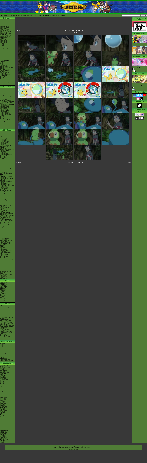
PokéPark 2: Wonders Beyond (6, 201)
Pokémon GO (3, 140)
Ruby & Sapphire (3, 229)
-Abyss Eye (2, 415)
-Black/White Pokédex (4, 27)
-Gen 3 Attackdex (3, 41)
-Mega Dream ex (3, 418)
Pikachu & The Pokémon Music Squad (6, 361)
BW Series (2, 297)
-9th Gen (2, 62)
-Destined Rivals (3, 384)
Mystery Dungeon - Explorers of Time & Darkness (6, 225)
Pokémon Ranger (3, 239)
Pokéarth (63, 15)
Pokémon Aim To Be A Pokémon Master (6, 103)
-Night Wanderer (3, 432)
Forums (14, 15)
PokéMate (2, 245)
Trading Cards (7, 363)
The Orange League (4, 93)
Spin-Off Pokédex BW (4, 55)
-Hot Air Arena (3, 426)
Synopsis (135, 88)
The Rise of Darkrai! (4, 319)
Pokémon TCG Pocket (4, 146)
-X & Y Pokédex (3, 28)
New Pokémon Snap (4, 158)
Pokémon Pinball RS (4, 238)
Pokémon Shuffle (3, 183)
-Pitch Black (2, 376)
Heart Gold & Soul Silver (5, 212)
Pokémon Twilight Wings (5, 111)
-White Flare (2, 383)
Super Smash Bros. (4, 262)
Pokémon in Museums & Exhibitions (5, 71)
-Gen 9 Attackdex (3, 47)
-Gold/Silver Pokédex (4, 24)
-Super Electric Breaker (5, 429)
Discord (24, 15)
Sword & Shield (3, 148)
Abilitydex (2, 51)
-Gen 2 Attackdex (3, 40)
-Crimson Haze (3, 434)
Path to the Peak (3, 116)
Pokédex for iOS (3, 208)
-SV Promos (2, 409)
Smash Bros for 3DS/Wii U (5, 190)
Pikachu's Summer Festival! (6, 349)
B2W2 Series (3, 298)
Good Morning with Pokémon (6, 119)
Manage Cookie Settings (89, 446)
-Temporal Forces (3, 392)
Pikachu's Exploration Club (5, 353)
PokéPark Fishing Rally (5, 243)
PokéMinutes (2, 117)
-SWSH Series (3, 399)
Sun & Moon (2, 162)
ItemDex (2, 49)
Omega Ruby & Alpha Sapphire (6, 176)
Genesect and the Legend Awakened (5, 328)
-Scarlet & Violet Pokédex (5, 35)
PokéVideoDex (3, 118)
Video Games (7, 130)
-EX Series (2, 404)
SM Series (2, 301)
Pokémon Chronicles (4, 105)
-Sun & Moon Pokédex (4, 29)
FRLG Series (2, 292)
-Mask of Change (3, 433)
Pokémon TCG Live (4, 160)
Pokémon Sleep (3, 144)
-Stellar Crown (3, 388)
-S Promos (2, 441)
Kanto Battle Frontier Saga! (5, 96)
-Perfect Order (3, 378)
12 (82, 30)
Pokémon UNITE (3, 143)
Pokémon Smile (3, 156)
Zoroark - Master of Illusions (6, 322)
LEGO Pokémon (3, 75)
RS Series (2, 291)
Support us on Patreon (73, 449)
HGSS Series (3, 296)
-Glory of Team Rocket (4, 425)
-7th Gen (2, 64)
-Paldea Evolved (3, 397)
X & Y (1, 175)
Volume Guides (3, 287)
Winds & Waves (3, 133)
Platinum (2, 211)
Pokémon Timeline (4, 65)
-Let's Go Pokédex (4, 30)
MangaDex (2, 283)
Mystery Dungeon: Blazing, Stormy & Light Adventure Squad (7, 216)
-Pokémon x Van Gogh (4, 72)
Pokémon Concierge (4, 122)
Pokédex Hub (30, 15)
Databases (7, 18)
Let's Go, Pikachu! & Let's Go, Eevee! (6, 165)
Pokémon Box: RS (4, 237)
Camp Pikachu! (3, 347)
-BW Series (2, 402)
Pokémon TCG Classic (5, 372)
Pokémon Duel (3, 189)
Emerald (2, 232)
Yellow (1, 255)
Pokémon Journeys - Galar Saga (7, 101)
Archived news (3, 21)
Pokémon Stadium (4, 260)
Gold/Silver (2, 247)
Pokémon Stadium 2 (4, 249)
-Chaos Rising (3, 377)
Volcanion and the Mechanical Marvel (6, 333)
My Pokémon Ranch (4, 226)
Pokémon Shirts (3, 76)
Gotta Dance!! (3, 348)
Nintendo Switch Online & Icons (6, 274)
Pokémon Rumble (4, 214)
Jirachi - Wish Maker (4, 314)
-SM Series (2, 400)
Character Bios (3, 90)
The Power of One (4, 308)
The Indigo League (4, 91)
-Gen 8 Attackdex (3, 46)
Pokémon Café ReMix (4, 141)
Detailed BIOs (3, 285)
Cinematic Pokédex (4, 57)
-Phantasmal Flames (4, 380)
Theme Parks (3, 77)
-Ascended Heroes (4, 379)
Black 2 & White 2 (3, 194)
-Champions (2, 61)
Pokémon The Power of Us (5, 335)
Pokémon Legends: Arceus (5, 150)
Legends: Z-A (3, 136)
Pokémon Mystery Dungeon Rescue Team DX (6, 155)
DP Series (2, 294)
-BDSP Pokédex (3, 32)
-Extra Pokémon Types (5, 367)
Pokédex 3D (2, 203)
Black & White (3, 193)
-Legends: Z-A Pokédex (5, 36)
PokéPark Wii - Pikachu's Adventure (5, 218)
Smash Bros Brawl (4, 227)
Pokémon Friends (3, 139)
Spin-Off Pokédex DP (4, 54)
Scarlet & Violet (3, 135)
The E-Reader (3, 244)
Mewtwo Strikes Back (4, 307)
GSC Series (2, 290)
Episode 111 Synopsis (137, 68)
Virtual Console (3, 268)
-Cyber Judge (3, 436)
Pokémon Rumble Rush (5, 169)
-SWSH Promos (3, 410)
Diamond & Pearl (3, 210)
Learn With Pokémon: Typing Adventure (6, 206)
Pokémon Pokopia (4, 138)
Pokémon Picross (3, 186)
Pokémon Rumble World (5, 184)
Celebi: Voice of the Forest (5, 312)
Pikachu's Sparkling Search (5, 355)
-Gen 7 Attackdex (3, 45)
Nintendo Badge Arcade (5, 191)
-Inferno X (2, 419)
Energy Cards (3, 369)
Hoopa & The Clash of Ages (6, 331)
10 (78, 30)
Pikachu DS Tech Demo (5, 242)
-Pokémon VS (3, 438)
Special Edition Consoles (5, 269)
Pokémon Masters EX (4, 142)
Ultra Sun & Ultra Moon (5, 163)
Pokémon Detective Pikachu (6, 339)
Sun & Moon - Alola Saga (5, 100)
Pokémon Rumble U (4, 198)
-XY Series (2, 401)
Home (9, 15)
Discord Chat (2, 79)
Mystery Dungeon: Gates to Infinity (7, 199)
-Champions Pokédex (4, 37)
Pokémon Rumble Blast (5, 202)
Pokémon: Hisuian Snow (5, 113)
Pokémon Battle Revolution (5, 219)
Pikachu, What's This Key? (5, 359)
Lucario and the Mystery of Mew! (7, 316)
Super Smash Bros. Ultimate (6, 173)
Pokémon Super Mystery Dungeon (7, 185)
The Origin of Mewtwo (4, 306)
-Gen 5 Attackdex (3, 43)
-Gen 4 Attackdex (3, 42)
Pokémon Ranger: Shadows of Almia (6, 223)
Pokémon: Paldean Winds (5, 114)
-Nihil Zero (2, 417)
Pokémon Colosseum (4, 233)
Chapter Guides (3, 286)
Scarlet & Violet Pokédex (41, 15)
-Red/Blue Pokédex (4, 23)
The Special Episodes (4, 106)
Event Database (3, 81)
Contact (19, 15)
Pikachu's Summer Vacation (6, 343)
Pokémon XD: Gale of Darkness (6, 234)
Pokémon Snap (3, 257)
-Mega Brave (2, 420)
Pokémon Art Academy (5, 180)
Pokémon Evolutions (4, 112)
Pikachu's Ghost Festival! (5, 351)
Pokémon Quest (3, 172)
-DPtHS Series (3, 403)
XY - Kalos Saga (3, 99)
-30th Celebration (3, 375)
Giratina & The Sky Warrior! (5, 320)
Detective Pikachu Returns (5, 145)
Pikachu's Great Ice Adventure (6, 354)
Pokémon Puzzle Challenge (6, 250)
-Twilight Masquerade (4, 391)
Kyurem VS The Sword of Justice (7, 325)
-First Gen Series (3, 406)
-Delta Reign (2, 374)
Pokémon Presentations (5, 74)
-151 (1, 395)
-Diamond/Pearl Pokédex (5, 26)
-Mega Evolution (3, 381)
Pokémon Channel (4, 236)
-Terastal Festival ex (4, 428)
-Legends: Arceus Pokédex (5, 33)
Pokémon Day (3, 73)
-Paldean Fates (3, 393)
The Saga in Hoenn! (4, 95)
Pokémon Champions (4, 137)
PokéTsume (2, 128)
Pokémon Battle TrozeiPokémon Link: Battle (6, 179)
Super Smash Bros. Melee (5, 252)
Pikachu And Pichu (4, 345)
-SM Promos (2, 411)
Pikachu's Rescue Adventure (6, 344)
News (1, 20)
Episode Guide (73, 33)
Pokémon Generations (4, 110)
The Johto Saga (3, 94)
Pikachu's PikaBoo (4, 346)
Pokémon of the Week (4, 60)
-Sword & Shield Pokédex (5, 31)
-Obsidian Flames (3, 396)
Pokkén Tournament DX (5, 170)
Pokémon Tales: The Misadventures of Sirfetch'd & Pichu (6, 125)
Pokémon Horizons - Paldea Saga (7, 104)
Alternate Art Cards (4, 370)
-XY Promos (2, 412)
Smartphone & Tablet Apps (5, 271)
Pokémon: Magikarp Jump (5, 168)
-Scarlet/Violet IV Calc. (4, 59)
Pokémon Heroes (3, 313)
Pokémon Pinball (3, 258)
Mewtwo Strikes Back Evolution (6, 336)
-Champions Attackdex (4, 48)
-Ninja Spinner (3, 416)
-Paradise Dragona (4, 430)
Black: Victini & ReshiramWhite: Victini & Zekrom (6, 324)
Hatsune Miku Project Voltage (6, 69)
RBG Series (2, 288)
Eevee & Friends (3, 358)
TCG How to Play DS (4, 207)
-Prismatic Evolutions (4, 386)
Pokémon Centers (4, 66)
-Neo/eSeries (3, 405)
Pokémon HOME (3, 151)
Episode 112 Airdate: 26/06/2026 (137, 85)
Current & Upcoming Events (6, 80)
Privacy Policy (78, 446)
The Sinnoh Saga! (4, 97)
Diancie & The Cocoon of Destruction (5, 330)
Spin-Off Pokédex (3, 53)
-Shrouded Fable (3, 390)
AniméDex (2, 89)
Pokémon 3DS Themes (5, 270)
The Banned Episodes (4, 107)
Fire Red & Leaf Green (5, 231)
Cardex (1, 56)
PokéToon (2, 115)
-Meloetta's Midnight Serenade (6, 326)
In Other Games (3, 267)
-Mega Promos (3, 408)
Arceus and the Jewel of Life (6, 321)
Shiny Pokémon (3, 108)
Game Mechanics (3, 58)
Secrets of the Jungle (4, 337)
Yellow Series (3, 289)
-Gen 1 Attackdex (3, 39)
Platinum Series (3, 295)
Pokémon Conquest (4, 200)
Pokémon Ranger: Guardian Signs (7, 213)
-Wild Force (2, 435)
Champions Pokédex (54, 15)
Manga (7, 280)
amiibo (1, 273)
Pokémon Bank (3, 177)
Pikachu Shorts (7, 342)
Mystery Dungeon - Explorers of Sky (6, 221)
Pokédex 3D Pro (3, 204)
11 (80, 30)
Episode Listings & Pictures (5, 88)
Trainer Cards (3, 368)
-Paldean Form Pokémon (5, 84)
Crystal (1, 248)
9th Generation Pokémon (5, 82)
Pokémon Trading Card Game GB (7, 261)
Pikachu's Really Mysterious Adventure (6, 357)
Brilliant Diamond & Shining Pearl (7, 149)
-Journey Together (4, 385)
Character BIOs (3, 284)
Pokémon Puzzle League (5, 256)
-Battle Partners (3, 427)
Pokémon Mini (3, 251)
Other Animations (3, 120)
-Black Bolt (2, 382)
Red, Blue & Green (4, 254)
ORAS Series (3, 300)
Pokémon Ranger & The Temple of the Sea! (7, 318)
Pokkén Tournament (4, 188)
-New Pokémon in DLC (5, 83)
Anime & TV (7, 87)
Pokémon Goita (3, 276)
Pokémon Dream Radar (5, 195)
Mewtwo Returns (3, 311)
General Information (4, 282)
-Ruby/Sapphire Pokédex (5, 25)
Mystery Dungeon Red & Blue (6, 240)
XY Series (2, 299)
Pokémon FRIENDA (4, 278)
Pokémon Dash (3, 235)
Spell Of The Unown (4, 309)
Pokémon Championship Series (6, 67)
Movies (7, 304)
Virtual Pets (2, 272)
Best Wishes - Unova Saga (5, 98)
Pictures (135, 71)
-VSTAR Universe (3, 437)
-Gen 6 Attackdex (3, 44)
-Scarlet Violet (3, 398)
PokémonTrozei (3, 241)
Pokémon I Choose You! (5, 334)
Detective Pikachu (4, 171)
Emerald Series (3, 293)
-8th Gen (2, 63)
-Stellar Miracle (3, 431)
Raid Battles (2, 371)
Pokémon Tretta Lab (4, 196)
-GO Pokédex (3, 34)
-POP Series (2, 413)
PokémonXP (2, 68)
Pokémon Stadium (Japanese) (6, 259)
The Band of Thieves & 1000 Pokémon (6, 182)
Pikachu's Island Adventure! (5, 352)
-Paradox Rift (3, 394)
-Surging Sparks (3, 387)
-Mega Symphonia (4, 421)
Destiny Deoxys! (3, 315)
